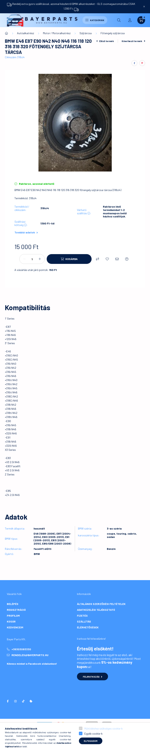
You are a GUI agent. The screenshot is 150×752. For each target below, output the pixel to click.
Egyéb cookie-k (93, 733)
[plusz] (40, 259)
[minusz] (24, 259)
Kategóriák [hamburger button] (94, 20)
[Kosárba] (69, 259)
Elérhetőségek (88, 627)
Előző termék (105, 41)
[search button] (119, 20)
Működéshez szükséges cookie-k (103, 728)
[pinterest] (142, 63)
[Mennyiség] (32, 259)
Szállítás (84, 621)
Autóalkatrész (25, 33)
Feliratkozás (92, 676)
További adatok (26, 232)
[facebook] (134, 63)
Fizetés (82, 615)
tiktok (23, 701)
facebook (8, 701)
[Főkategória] (6, 33)
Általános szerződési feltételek (101, 604)
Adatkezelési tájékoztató (96, 609)
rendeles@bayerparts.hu (30, 655)
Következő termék (133, 41)
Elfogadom (90, 740)
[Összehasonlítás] (97, 259)
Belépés (12, 604)
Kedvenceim (15, 627)
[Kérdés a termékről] (127, 259)
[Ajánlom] (117, 259)
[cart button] (141, 20)
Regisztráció (16, 609)
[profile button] (130, 20)
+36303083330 (21, 649)
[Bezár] (144, 6)
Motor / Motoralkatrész (57, 33)
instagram (15, 701)
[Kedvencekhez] (107, 259)
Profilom (13, 615)
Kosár (11, 621)
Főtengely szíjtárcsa (113, 33)
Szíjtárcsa (85, 33)
